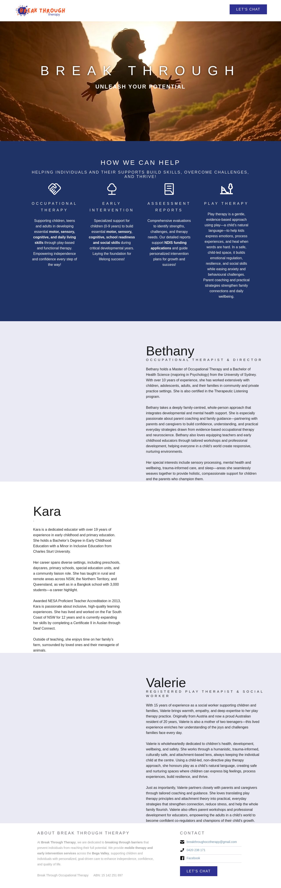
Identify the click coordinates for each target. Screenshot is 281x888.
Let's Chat (248, 9)
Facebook (193, 858)
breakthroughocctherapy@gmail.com (212, 842)
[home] (41, 10)
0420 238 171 (196, 850)
